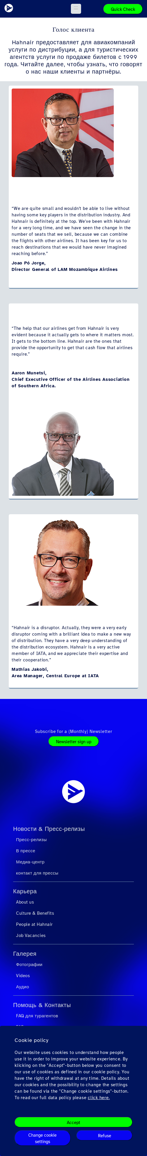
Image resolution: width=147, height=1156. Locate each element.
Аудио (22, 986)
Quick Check (123, 9)
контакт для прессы (37, 873)
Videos (23, 975)
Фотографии (29, 964)
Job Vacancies (31, 935)
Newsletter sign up (73, 741)
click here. (99, 1097)
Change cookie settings (42, 1138)
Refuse (104, 1135)
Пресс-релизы (31, 839)
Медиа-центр (30, 862)
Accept (73, 1122)
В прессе (25, 850)
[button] (76, 9)
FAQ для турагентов (37, 1015)
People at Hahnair (34, 924)
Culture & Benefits (35, 913)
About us (25, 902)
